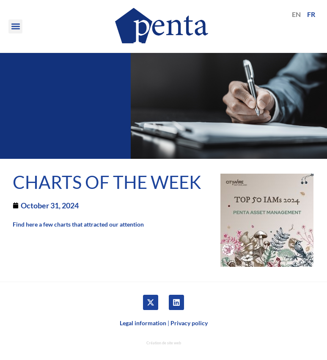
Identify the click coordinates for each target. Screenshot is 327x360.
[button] (15, 26)
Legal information (143, 323)
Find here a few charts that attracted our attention (78, 224)
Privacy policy (189, 323)
